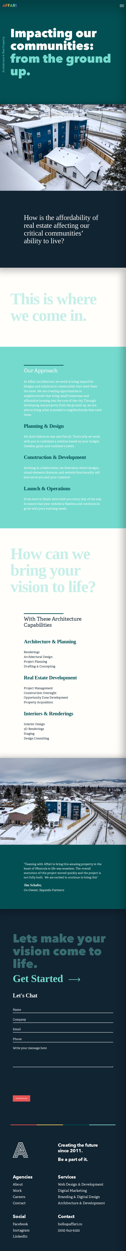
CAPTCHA (18, 1072)
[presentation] (38, 1081)
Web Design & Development (81, 1184)
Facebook (20, 1224)
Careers (19, 1197)
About (18, 1184)
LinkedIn (20, 1236)
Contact (19, 1203)
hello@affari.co (70, 1224)
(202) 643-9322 (69, 1230)
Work (17, 1191)
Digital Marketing (72, 1191)
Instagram (21, 1230)
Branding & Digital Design (79, 1197)
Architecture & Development (81, 1203)
